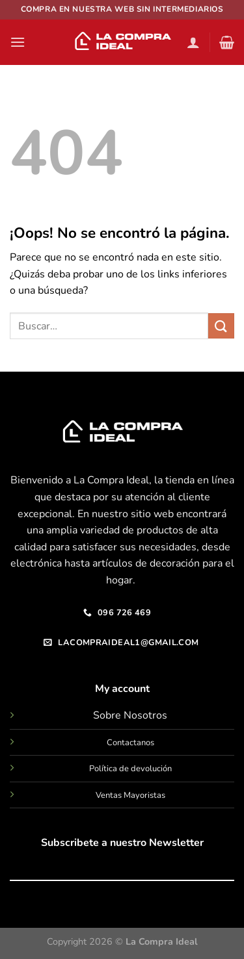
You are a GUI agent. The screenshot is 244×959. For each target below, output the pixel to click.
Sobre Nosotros (130, 715)
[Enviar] (221, 326)
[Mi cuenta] (193, 42)
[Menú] (17, 42)
